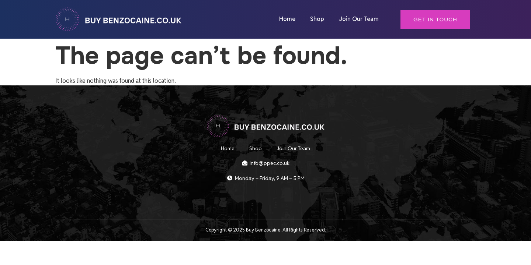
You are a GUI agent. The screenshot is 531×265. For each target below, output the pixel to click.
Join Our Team (359, 19)
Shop (317, 19)
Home (287, 19)
